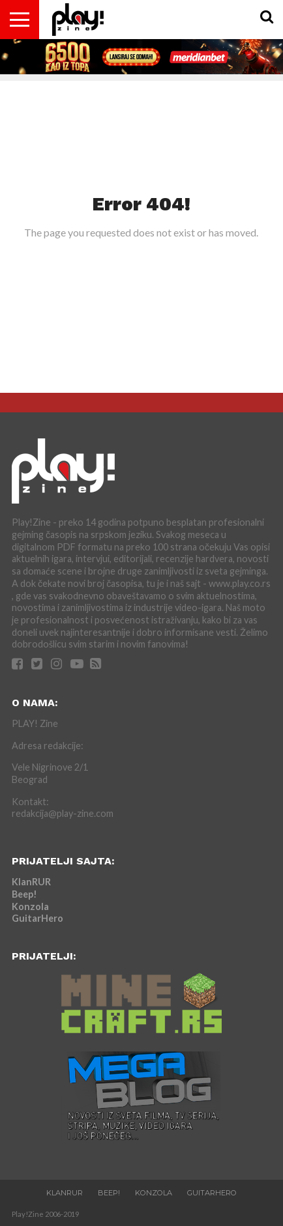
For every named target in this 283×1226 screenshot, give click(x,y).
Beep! (24, 894)
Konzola (30, 906)
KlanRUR (31, 881)
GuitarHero (37, 918)
